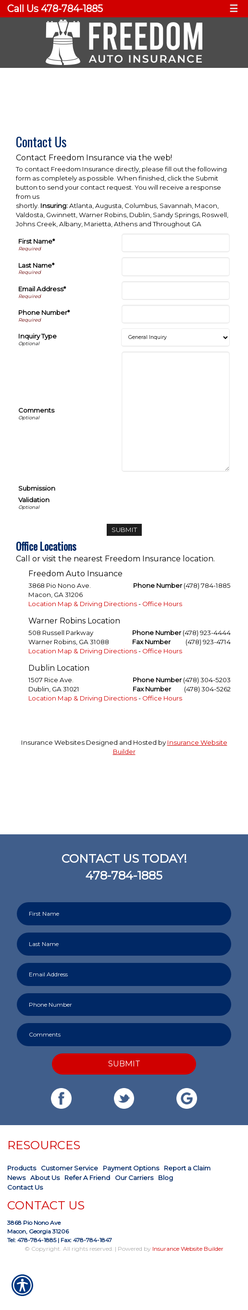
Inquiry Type (37, 336)
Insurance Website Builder (187, 1248)
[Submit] (124, 530)
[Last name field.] (124, 944)
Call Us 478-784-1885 (55, 8)
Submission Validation (36, 494)
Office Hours (162, 604)
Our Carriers (134, 1177)
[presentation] (157, 495)
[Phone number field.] (124, 1004)
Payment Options (131, 1168)
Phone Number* (44, 312)
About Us (45, 1177)
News (16, 1177)
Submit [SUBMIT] (124, 1063)
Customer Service (69, 1168)
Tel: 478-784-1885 (31, 1240)
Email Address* (42, 289)
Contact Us (25, 1187)
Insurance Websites (53, 742)
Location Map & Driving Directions (82, 604)
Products (21, 1168)
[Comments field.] (124, 1034)
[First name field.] (124, 913)
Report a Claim (187, 1168)
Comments (36, 410)
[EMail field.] (124, 974)
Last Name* (36, 265)
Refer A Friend (87, 1177)
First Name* (36, 241)
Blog (165, 1177)
